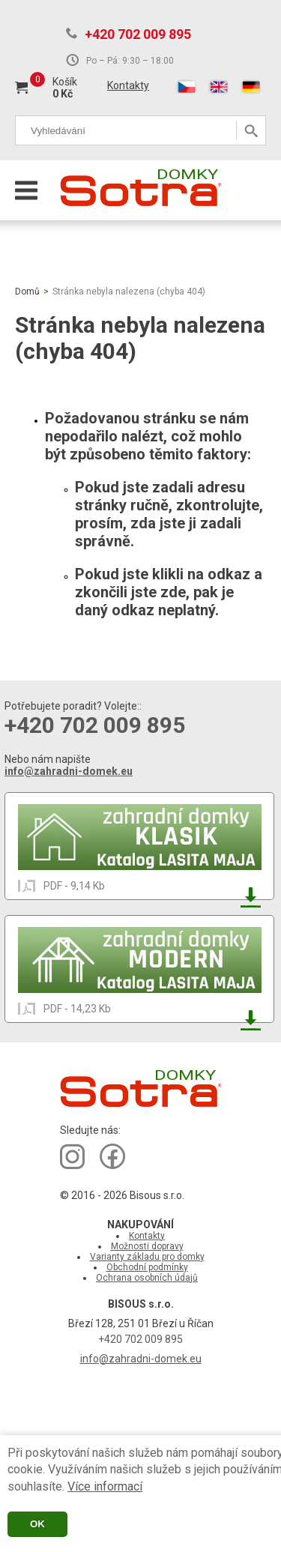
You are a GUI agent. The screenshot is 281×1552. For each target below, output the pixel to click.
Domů (27, 291)
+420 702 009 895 (138, 34)
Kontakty (128, 85)
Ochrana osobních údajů (147, 1277)
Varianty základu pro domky (147, 1256)
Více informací (104, 1486)
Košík (64, 82)
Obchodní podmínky (147, 1267)
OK (37, 1524)
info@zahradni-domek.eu (68, 771)
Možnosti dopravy (147, 1246)
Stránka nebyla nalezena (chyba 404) (128, 291)
